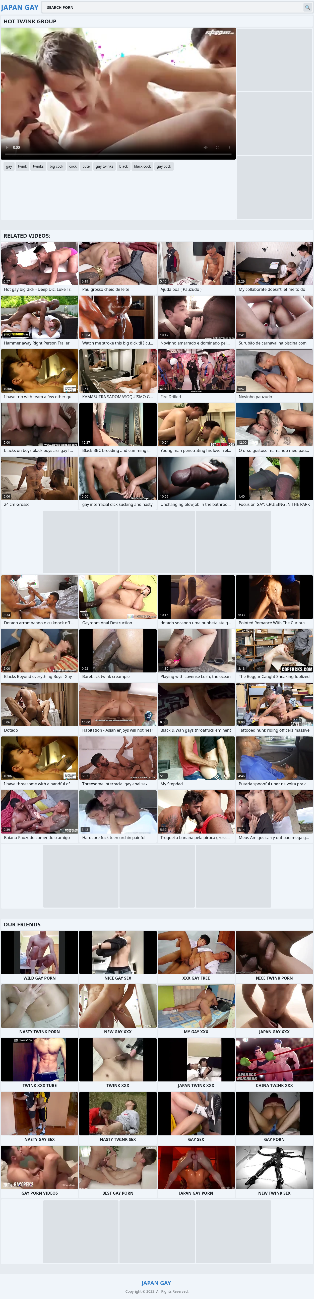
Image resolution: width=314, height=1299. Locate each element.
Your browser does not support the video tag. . (118, 94)
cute (86, 166)
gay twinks (104, 166)
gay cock (164, 166)
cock (73, 166)
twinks (38, 166)
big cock (56, 166)
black (123, 166)
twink (22, 166)
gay (9, 166)
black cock (142, 166)
